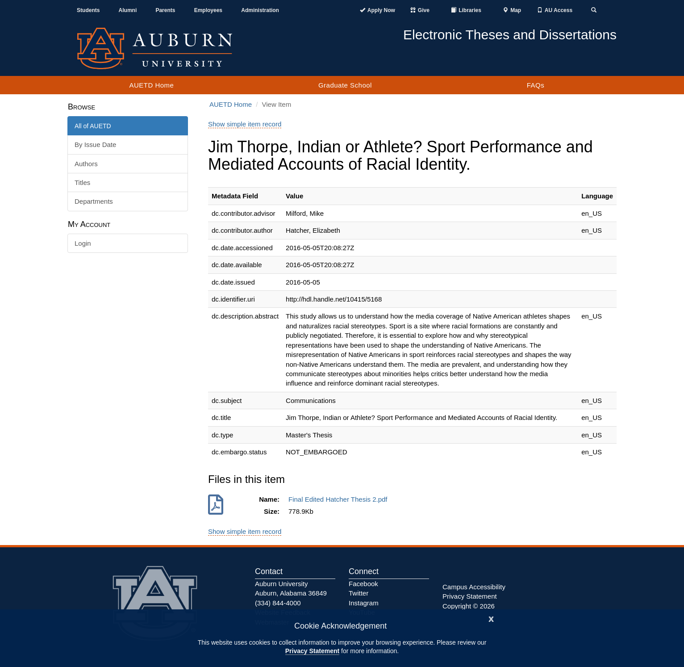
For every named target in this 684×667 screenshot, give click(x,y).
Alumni (128, 10)
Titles (82, 182)
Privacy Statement (312, 650)
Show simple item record (244, 124)
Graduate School (345, 85)
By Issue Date (95, 144)
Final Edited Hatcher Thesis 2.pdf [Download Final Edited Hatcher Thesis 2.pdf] (339, 499)
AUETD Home (151, 85)
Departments (94, 201)
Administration (260, 10)
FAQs (536, 85)
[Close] (491, 618)
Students (88, 10)
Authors (86, 164)
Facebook (363, 583)
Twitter (358, 593)
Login (83, 243)
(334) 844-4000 (278, 603)
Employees (208, 10)
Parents (165, 10)
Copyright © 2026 (468, 606)
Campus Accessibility (473, 587)
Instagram (364, 603)
